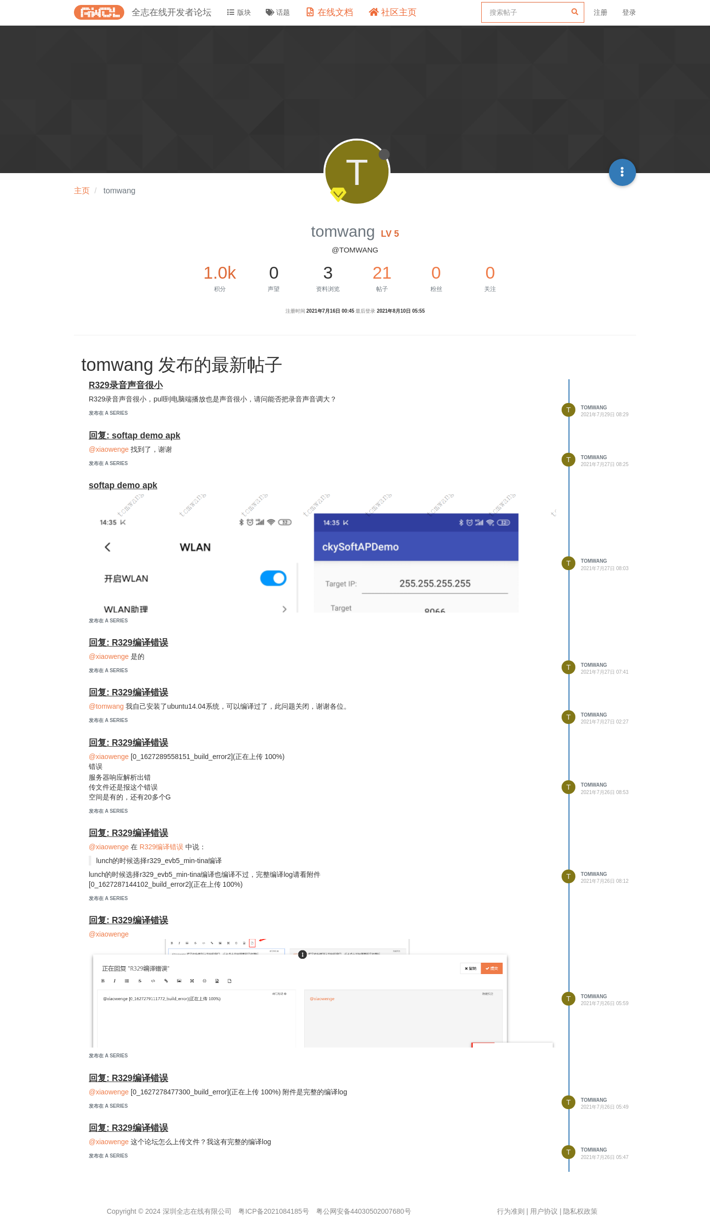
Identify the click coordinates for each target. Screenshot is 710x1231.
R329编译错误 (161, 847)
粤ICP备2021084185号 (273, 1211)
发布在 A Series (108, 413)
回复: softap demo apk (134, 435)
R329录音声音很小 (126, 385)
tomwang (594, 407)
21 (381, 272)
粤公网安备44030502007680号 (363, 1211)
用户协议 (544, 1211)
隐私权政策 (580, 1211)
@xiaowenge (109, 449)
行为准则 (511, 1211)
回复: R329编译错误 (128, 643)
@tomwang (106, 706)
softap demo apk (123, 485)
